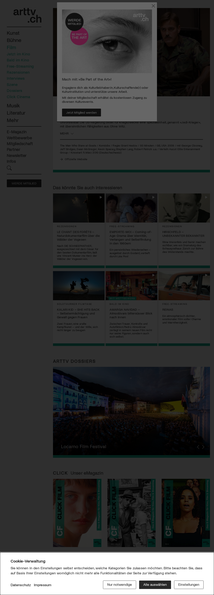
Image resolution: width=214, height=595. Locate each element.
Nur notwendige (119, 584)
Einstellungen (188, 584)
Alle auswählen (155, 584)
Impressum (43, 585)
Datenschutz (21, 585)
